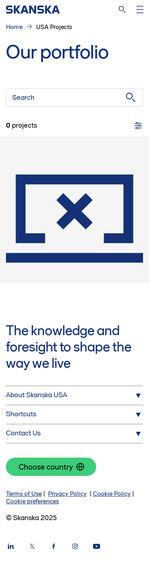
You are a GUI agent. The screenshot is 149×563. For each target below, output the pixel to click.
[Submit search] (130, 97)
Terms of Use (24, 493)
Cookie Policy (112, 493)
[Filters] (138, 125)
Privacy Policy (67, 493)
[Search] (122, 9)
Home (14, 27)
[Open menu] (140, 9)
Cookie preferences (32, 501)
